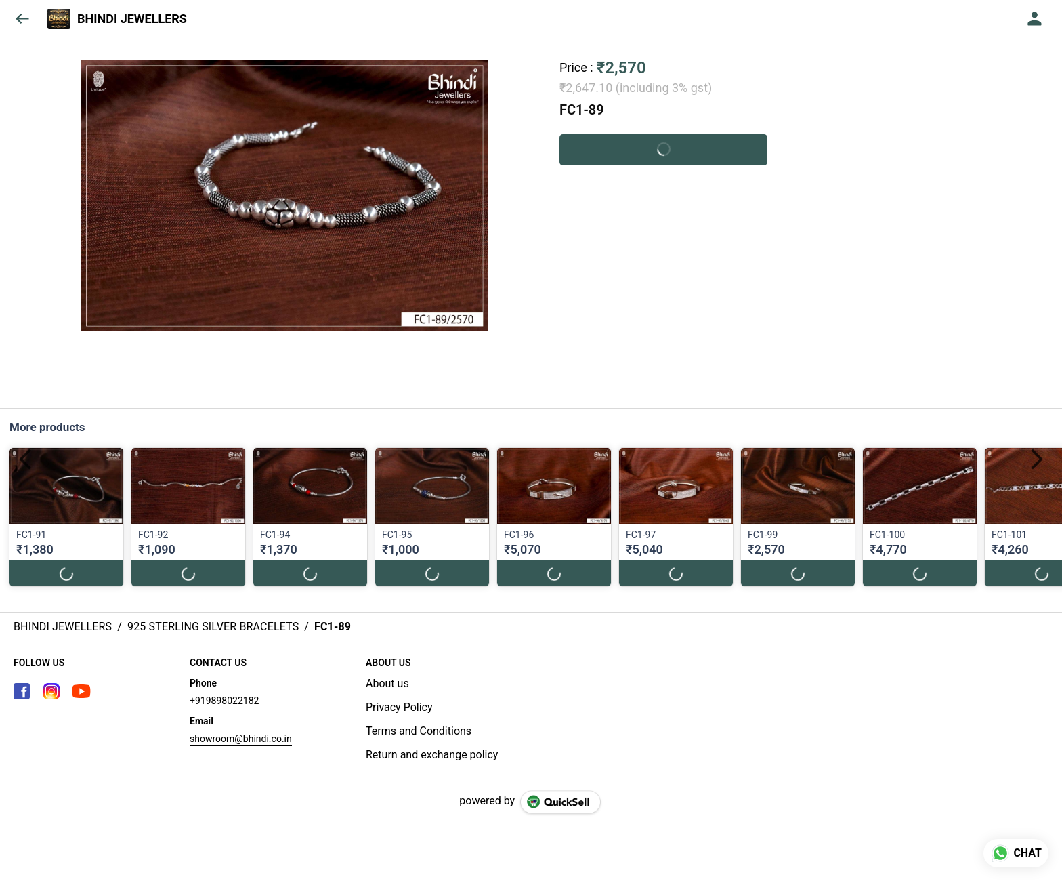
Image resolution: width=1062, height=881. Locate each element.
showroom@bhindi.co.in (241, 738)
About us (387, 683)
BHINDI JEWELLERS (132, 19)
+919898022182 (224, 700)
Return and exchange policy (432, 754)
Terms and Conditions (418, 730)
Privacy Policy (399, 707)
